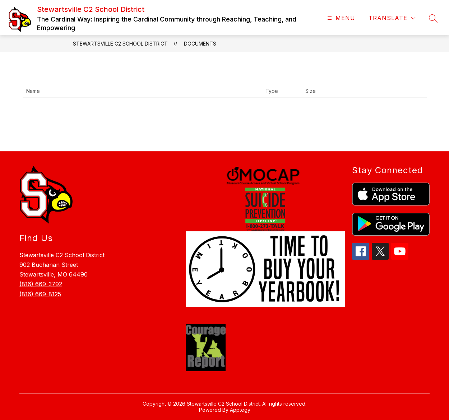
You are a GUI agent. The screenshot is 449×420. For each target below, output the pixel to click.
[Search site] (433, 18)
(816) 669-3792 (40, 284)
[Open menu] (340, 18)
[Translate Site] (392, 18)
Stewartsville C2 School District (120, 44)
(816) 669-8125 (40, 294)
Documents (200, 44)
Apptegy (240, 410)
